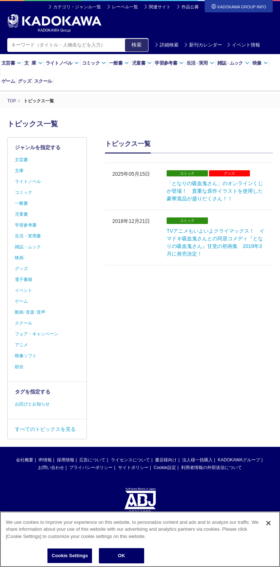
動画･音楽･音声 (30, 312)
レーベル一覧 (125, 6)
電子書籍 (23, 279)
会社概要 (24, 459)
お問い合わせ (51, 467)
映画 (19, 257)
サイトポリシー (133, 467)
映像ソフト (26, 355)
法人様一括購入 (197, 459)
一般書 (119, 63)
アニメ (21, 344)
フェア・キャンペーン (36, 333)
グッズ (24, 81)
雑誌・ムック (28, 246)
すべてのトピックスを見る (45, 429)
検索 (136, 45)
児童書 (142, 63)
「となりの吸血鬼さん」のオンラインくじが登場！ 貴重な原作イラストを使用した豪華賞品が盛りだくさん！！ (215, 190)
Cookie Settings (70, 559)
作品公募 (190, 6)
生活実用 (200, 63)
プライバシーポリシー (91, 467)
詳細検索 (167, 45)
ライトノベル (62, 63)
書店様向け (166, 459)
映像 (260, 63)
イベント (23, 290)
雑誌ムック (233, 63)
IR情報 (45, 459)
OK (121, 559)
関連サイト (160, 6)
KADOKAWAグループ (239, 459)
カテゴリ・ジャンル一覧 (77, 6)
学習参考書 (169, 63)
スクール (43, 81)
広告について (92, 459)
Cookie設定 (165, 467)
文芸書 (11, 63)
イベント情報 (243, 45)
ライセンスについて (130, 459)
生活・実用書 (28, 235)
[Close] (268, 526)
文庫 (19, 170)
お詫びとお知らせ (32, 404)
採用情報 (65, 459)
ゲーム (8, 81)
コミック (94, 63)
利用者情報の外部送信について (211, 467)
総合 (19, 366)
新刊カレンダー (203, 45)
